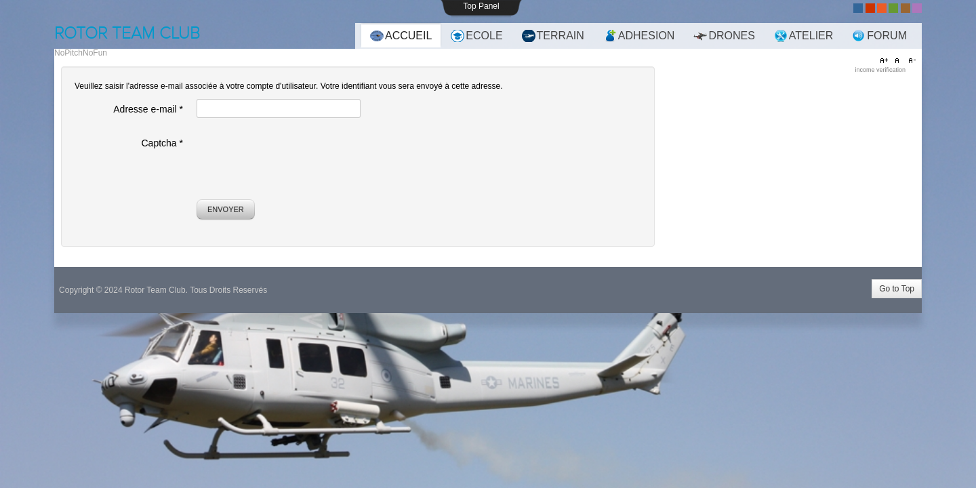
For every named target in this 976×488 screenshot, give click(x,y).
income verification (880, 69)
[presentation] (300, 159)
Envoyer (225, 209)
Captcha (163, 143)
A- (910, 61)
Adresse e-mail (148, 109)
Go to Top (896, 288)
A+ (886, 61)
